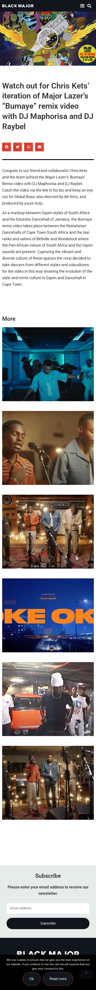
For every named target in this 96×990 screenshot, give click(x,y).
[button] (89, 5)
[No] (86, 974)
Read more (58, 979)
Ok (31, 979)
